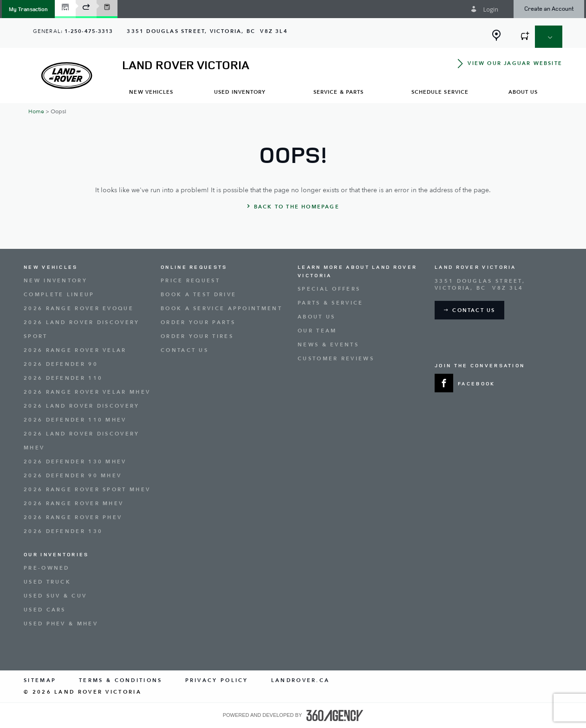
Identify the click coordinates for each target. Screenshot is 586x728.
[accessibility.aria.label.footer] (334, 715)
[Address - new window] (207, 31)
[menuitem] (151, 92)
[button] (28, 9)
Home (36, 111)
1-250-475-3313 (89, 31)
